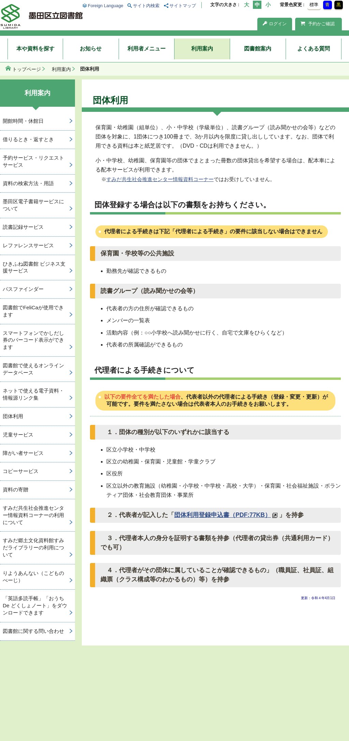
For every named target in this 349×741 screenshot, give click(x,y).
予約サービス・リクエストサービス (33, 161)
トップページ (26, 69)
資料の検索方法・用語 (28, 183)
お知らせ (91, 48)
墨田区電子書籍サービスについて (33, 204)
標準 (313, 4)
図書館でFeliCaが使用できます (33, 311)
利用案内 (202, 48)
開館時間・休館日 (23, 121)
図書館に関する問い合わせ (33, 631)
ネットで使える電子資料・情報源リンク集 (33, 394)
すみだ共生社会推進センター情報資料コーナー (160, 179)
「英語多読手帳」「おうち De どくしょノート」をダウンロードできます (35, 605)
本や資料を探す (35, 48)
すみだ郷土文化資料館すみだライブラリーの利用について (33, 547)
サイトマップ (182, 5)
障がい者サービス (23, 453)
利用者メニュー (146, 48)
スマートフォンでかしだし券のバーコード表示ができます (33, 340)
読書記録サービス (23, 227)
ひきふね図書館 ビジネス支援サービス (34, 267)
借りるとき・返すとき (28, 139)
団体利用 (13, 416)
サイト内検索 (146, 5)
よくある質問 (313, 48)
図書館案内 (257, 48)
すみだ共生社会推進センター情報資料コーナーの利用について (33, 515)
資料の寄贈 (15, 489)
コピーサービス (21, 471)
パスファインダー (23, 289)
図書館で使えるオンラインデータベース (33, 368)
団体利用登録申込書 (222, 515)
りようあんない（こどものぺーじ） (33, 576)
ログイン (275, 23)
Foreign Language (105, 5)
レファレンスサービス (28, 245)
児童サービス (18, 435)
